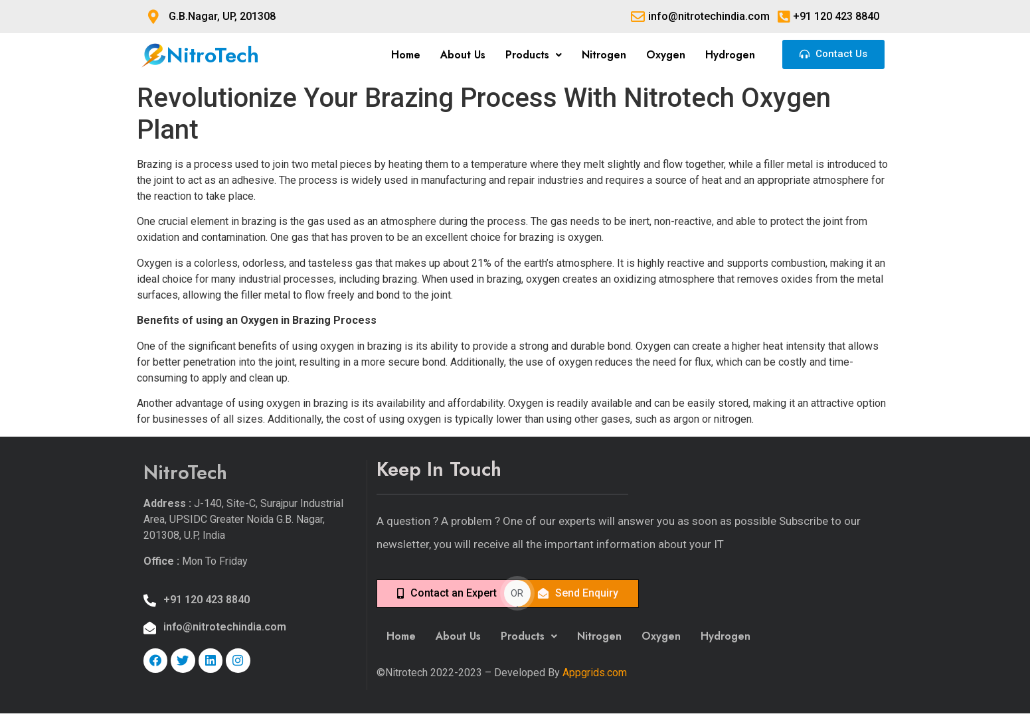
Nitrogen (604, 54)
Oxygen (665, 54)
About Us (462, 54)
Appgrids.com (594, 672)
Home (405, 54)
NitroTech (213, 55)
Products (533, 54)
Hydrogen (730, 54)
